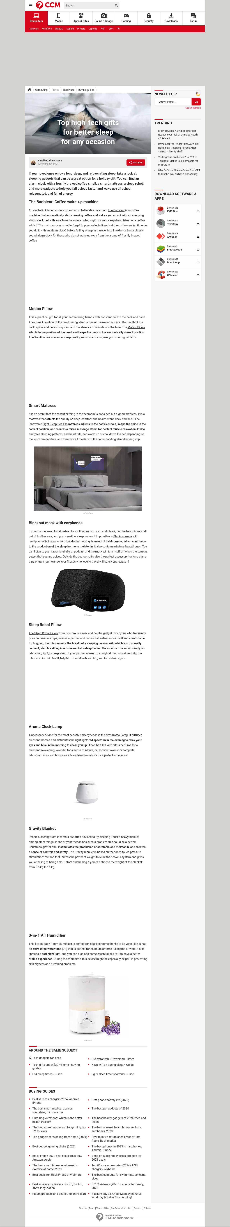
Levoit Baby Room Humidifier (53, 944)
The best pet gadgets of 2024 (110, 1108)
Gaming (126, 18)
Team (91, 1208)
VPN (111, 28)
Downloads (171, 18)
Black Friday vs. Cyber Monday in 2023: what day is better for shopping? (117, 1195)
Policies (147, 1208)
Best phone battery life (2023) (110, 1100)
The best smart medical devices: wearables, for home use (52, 1110)
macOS (59, 28)
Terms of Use (102, 1208)
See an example (193, 108)
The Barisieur (116, 210)
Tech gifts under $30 (45, 1064)
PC (118, 28)
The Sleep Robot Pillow (43, 633)
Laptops (93, 28)
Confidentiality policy (121, 1208)
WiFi (103, 28)
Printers (81, 28)
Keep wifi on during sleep (107, 1064)
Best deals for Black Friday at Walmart (56, 1174)
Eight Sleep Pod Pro (55, 424)
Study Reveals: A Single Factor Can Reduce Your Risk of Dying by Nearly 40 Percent (178, 134)
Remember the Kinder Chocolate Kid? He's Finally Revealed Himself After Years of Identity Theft (178, 148)
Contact (137, 1208)
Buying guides (86, 89)
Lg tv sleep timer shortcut (108, 1074)
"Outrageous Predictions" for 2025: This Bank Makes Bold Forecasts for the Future (178, 161)
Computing (41, 89)
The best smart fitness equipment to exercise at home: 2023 (55, 1167)
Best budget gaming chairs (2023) (53, 1146)
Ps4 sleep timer (42, 1074)
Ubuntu (70, 28)
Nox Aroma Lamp (117, 735)
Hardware (34, 28)
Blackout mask (122, 536)
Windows (47, 28)
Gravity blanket (84, 852)
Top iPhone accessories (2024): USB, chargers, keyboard (115, 1167)
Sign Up (83, 1208)
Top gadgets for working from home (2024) (59, 1137)
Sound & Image (104, 18)
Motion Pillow (136, 327)
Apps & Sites (81, 18)
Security (149, 18)
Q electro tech (100, 1059)
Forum (193, 18)
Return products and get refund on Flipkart (59, 1194)
